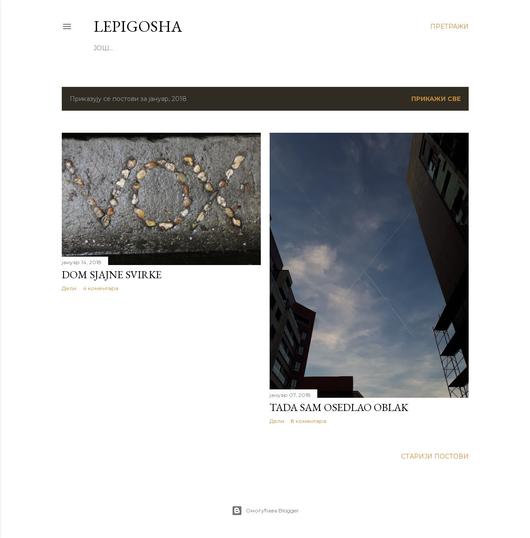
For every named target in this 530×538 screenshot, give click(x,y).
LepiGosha (138, 26)
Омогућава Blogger (265, 510)
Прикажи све (436, 99)
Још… (103, 48)
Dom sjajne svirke (112, 274)
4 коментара (100, 288)
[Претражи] (449, 26)
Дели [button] (69, 288)
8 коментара (308, 421)
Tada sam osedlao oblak (339, 407)
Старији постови (435, 456)
